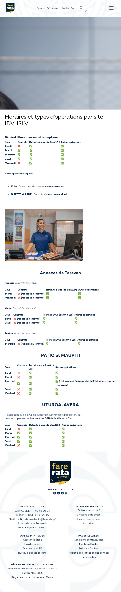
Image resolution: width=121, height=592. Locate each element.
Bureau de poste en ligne (32, 553)
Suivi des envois (32, 544)
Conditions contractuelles (88, 540)
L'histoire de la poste (88, 515)
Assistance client (32, 540)
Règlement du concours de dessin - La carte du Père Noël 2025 (32, 570)
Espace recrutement (88, 519)
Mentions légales (88, 544)
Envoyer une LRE (32, 548)
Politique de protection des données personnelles (88, 555)
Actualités (89, 523)
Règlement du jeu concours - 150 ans (32, 577)
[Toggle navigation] (111, 8)
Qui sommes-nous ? (89, 510)
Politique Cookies (88, 548)
